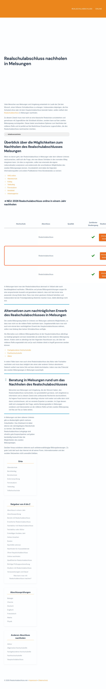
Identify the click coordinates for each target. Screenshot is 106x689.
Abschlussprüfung (14, 514)
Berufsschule (12, 475)
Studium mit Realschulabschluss (19, 568)
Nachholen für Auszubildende (18, 549)
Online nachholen (13, 556)
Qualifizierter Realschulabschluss (19, 560)
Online (98, 9)
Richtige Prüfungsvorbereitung (18, 564)
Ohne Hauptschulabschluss (17, 552)
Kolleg (9, 182)
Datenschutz (43, 680)
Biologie (10, 598)
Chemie (10, 602)
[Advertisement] (53, 33)
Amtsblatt (10, 190)
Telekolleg (11, 184)
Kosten (9, 541)
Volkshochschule (13, 490)
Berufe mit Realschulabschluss (18, 518)
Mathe (9, 617)
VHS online (11, 176)
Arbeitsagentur (12, 193)
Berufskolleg (11, 471)
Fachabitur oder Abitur (15, 529)
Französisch (11, 614)
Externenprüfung (13, 479)
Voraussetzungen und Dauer (17, 572)
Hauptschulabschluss (15, 659)
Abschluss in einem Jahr (16, 510)
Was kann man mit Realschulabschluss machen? (20, 577)
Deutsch (10, 606)
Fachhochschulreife (14, 353)
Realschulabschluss (82, 9)
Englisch (10, 610)
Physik (9, 621)
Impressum (33, 680)
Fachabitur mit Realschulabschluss (20, 526)
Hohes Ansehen (13, 537)
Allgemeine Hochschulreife (17, 648)
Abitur (9, 356)
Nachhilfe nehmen (14, 545)
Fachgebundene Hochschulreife (19, 350)
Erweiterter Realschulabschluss (19, 522)
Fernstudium (12, 187)
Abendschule (12, 179)
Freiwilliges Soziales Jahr (16, 533)
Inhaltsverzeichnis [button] (13, 134)
